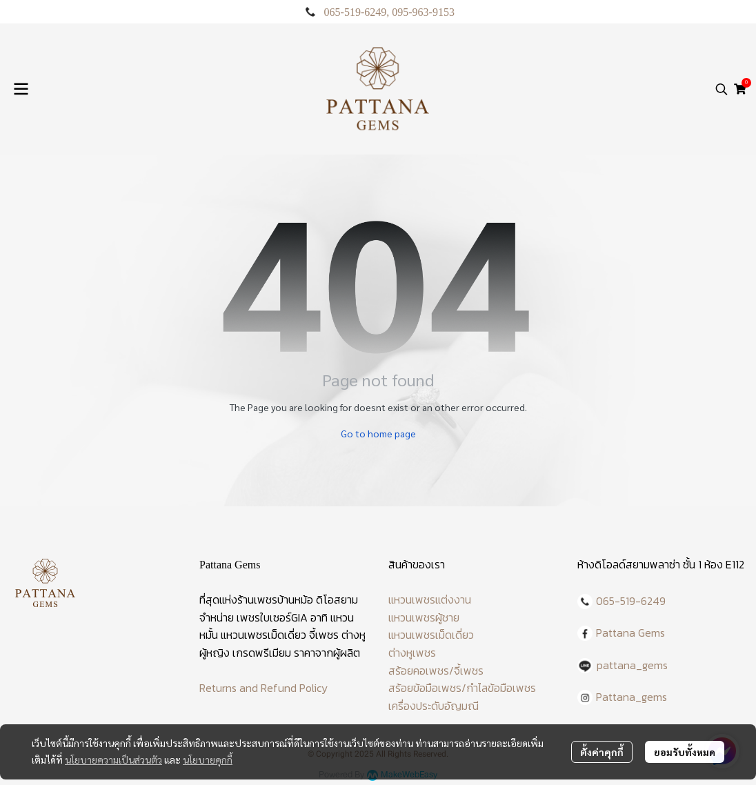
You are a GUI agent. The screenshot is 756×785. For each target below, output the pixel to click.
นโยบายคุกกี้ (207, 759)
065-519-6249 (355, 12)
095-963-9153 (423, 12)
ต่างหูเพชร (412, 652)
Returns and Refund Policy (263, 687)
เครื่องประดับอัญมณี (433, 705)
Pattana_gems (631, 696)
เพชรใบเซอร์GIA (272, 617)
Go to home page (378, 433)
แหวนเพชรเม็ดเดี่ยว (431, 634)
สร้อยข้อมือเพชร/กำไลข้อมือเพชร (462, 687)
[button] (721, 89)
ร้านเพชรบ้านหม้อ (275, 599)
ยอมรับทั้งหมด (684, 752)
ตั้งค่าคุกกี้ (602, 752)
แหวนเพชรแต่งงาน (429, 599)
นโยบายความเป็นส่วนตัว (113, 759)
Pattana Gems (630, 632)
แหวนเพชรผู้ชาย (423, 617)
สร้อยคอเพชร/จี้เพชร (436, 670)
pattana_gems (632, 665)
